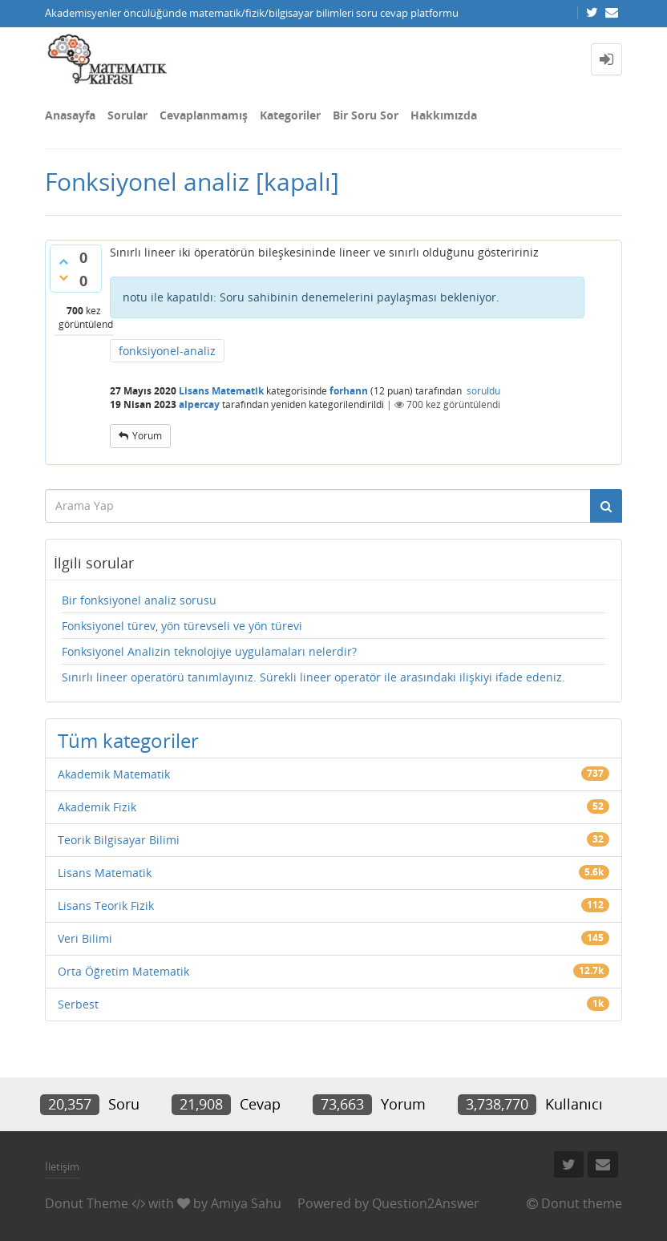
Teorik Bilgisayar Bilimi (119, 839)
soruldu (483, 391)
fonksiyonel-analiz (167, 350)
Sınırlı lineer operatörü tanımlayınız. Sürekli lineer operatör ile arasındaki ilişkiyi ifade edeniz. (313, 677)
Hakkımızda (443, 115)
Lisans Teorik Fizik (106, 905)
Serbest (78, 1004)
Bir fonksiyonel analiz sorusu (139, 600)
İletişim (62, 1166)
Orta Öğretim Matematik (123, 971)
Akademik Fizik (97, 807)
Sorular (127, 115)
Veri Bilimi (85, 938)
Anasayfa (70, 115)
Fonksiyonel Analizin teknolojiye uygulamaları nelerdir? (209, 651)
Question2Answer (425, 1203)
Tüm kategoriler (128, 740)
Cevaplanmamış (204, 115)
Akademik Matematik (114, 774)
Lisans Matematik (221, 391)
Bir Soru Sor (365, 115)
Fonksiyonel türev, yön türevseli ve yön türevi (182, 625)
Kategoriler (290, 115)
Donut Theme (86, 1203)
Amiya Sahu (246, 1203)
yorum (147, 436)
